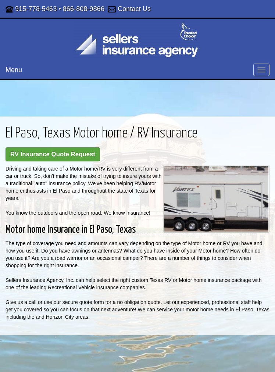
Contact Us (134, 8)
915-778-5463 (36, 8)
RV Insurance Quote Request (52, 154)
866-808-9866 (83, 8)
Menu (14, 70)
